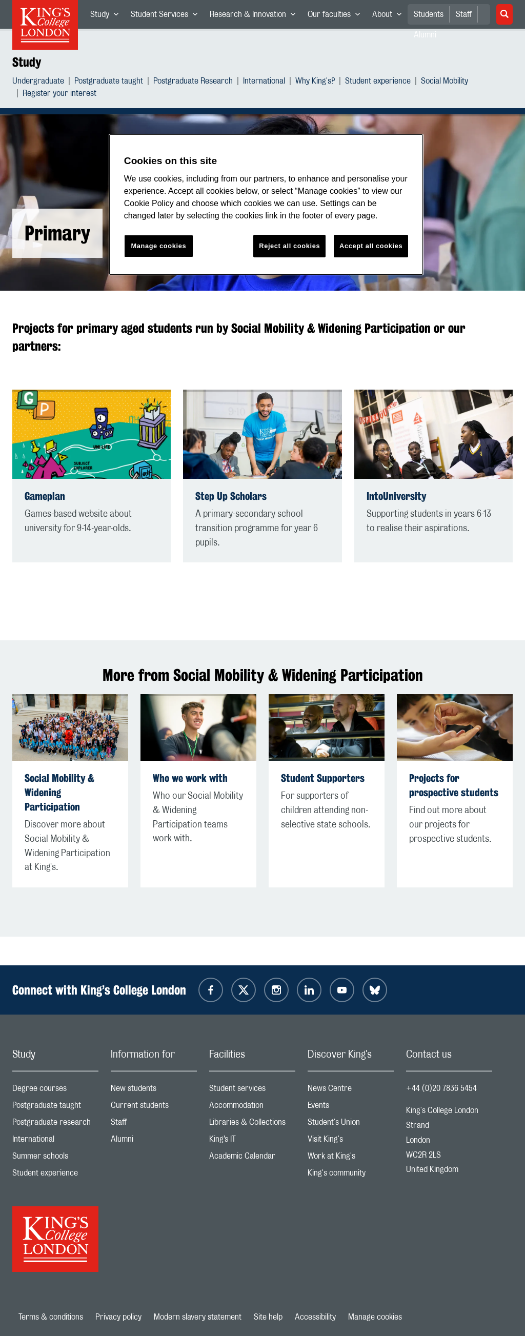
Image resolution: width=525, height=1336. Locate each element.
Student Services (167, 16)
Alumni (154, 1141)
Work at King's (351, 1158)
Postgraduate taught (108, 82)
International (264, 82)
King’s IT (252, 1141)
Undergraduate (38, 82)
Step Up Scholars (231, 496)
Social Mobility (444, 82)
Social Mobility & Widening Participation (59, 792)
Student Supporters (323, 778)
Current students (154, 1107)
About (390, 16)
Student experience (378, 82)
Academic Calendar (252, 1158)
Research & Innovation (255, 16)
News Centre (351, 1090)
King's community (351, 1175)
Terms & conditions (50, 1317)
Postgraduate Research (193, 82)
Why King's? (315, 82)
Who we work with (190, 778)
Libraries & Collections (252, 1124)
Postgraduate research (55, 1124)
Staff (464, 14)
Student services (252, 1090)
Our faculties (337, 16)
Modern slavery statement (197, 1317)
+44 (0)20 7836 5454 (441, 1088)
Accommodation (252, 1107)
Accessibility (315, 1317)
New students (154, 1090)
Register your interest (59, 94)
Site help (268, 1317)
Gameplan (45, 496)
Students (428, 14)
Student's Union (351, 1124)
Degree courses (55, 1090)
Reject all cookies (289, 246)
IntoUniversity (396, 496)
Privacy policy (118, 1317)
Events (351, 1107)
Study (107, 16)
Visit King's (351, 1141)
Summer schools (55, 1158)
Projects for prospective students (453, 785)
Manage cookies (375, 1317)
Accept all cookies (370, 246)
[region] (266, 205)
